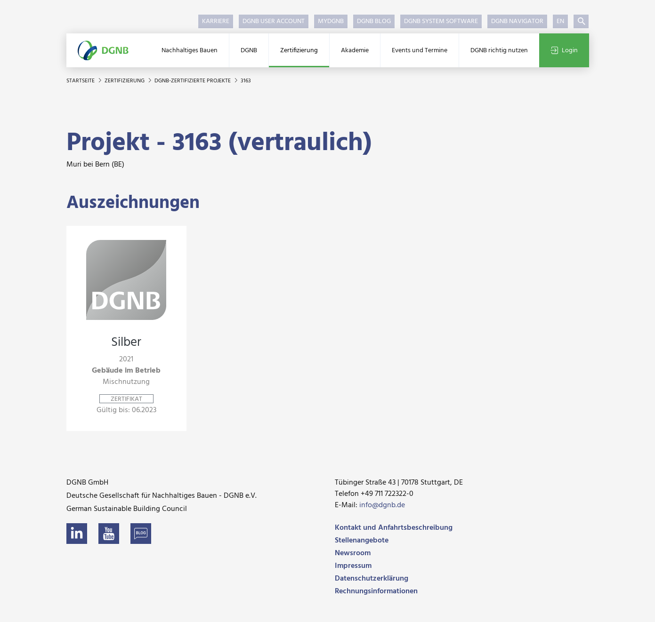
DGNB (249, 50)
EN (560, 21)
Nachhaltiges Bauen (190, 50)
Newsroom (353, 553)
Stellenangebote (361, 540)
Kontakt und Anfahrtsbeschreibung (394, 528)
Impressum (353, 566)
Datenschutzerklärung (371, 579)
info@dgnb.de (382, 505)
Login (564, 50)
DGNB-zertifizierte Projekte (193, 81)
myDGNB (331, 21)
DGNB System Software (441, 21)
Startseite (81, 81)
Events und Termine (419, 50)
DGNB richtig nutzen (499, 50)
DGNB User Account (274, 21)
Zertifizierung (299, 50)
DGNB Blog (374, 21)
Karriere (215, 21)
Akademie (355, 50)
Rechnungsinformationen (376, 591)
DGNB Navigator (517, 21)
